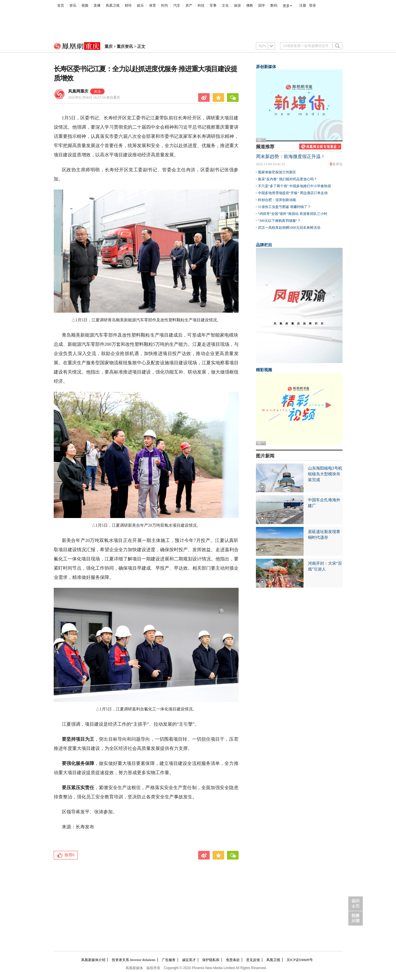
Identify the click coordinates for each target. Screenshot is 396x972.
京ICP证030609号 (300, 960)
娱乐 (140, 5)
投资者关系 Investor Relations (133, 960)
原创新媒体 (266, 67)
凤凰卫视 (113, 5)
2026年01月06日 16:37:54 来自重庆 (94, 97)
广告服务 (169, 960)
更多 (286, 6)
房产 (188, 5)
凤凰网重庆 (78, 91)
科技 (201, 5)
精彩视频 (264, 370)
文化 (225, 5)
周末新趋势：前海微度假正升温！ (290, 156)
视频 (84, 5)
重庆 (109, 46)
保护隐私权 (211, 960)
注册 (302, 5)
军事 (213, 5)
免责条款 (233, 960)
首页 (60, 5)
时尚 (164, 5)
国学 (261, 5)
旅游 (237, 5)
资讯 (72, 5)
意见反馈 (253, 960)
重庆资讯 (125, 46)
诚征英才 (189, 960)
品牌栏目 (264, 245)
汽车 (176, 5)
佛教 (249, 5)
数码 (273, 5)
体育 (152, 5)
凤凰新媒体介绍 (93, 960)
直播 (97, 5)
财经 (128, 5)
